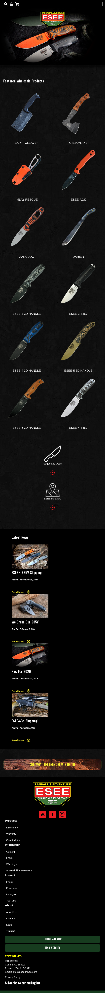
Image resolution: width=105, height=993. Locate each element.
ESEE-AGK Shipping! (25, 720)
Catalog (10, 851)
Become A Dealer (53, 939)
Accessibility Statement (19, 870)
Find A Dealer (52, 948)
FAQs (9, 857)
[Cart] (16, 4)
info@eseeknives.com (25, 971)
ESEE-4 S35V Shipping (27, 572)
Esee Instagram (62, 814)
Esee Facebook (52, 814)
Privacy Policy (12, 977)
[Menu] (100, 4)
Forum (9, 882)
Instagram (11, 894)
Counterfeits (13, 840)
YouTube (11, 900)
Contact (10, 918)
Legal (9, 924)
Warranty (11, 833)
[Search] (5, 4)
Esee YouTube (42, 814)
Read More (18, 592)
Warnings (11, 864)
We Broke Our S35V (25, 622)
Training (10, 931)
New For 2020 (21, 671)
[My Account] (10, 4)
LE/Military (12, 827)
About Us (11, 912)
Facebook (11, 888)
